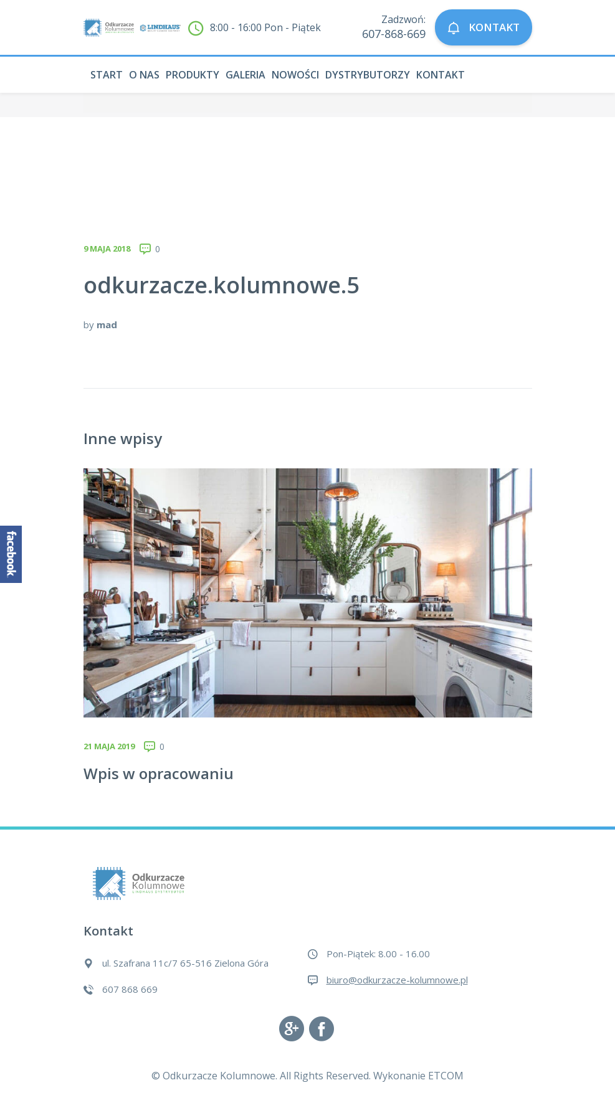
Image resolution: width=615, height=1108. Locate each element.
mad (107, 324)
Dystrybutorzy (367, 75)
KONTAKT (483, 28)
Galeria (245, 75)
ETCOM (446, 1075)
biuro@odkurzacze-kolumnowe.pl (397, 979)
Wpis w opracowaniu (158, 773)
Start (106, 75)
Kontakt (440, 75)
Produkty (192, 75)
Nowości (295, 75)
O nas (144, 75)
